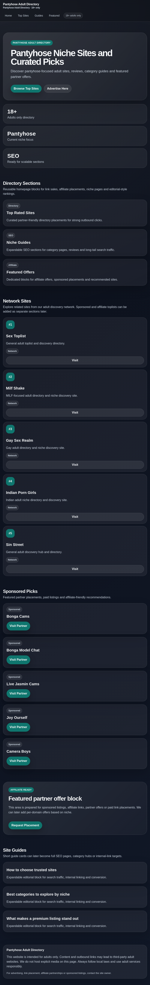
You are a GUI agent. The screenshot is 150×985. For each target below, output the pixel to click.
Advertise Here (57, 88)
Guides (39, 15)
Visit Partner (18, 625)
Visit (75, 360)
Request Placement (25, 825)
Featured (54, 15)
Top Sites (23, 15)
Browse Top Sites (26, 88)
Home (8, 15)
